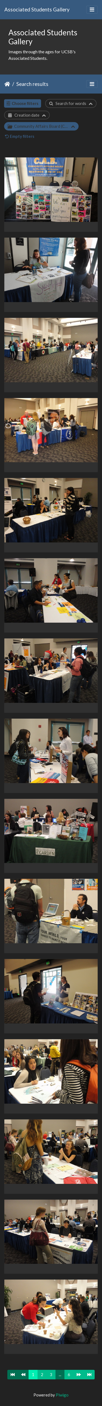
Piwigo (62, 1394)
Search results (32, 84)
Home (7, 84)
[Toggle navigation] (92, 10)
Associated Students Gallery (37, 9)
